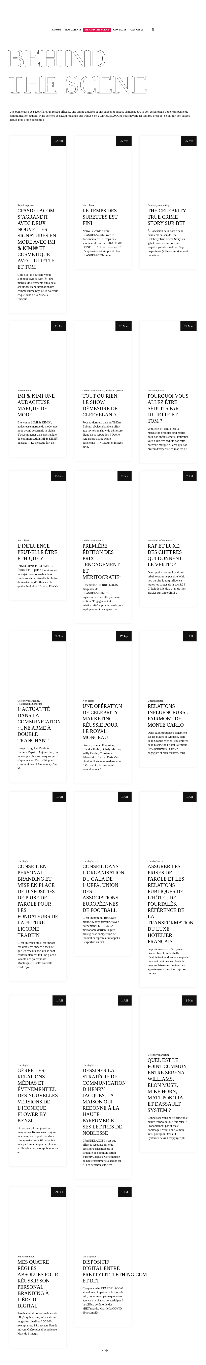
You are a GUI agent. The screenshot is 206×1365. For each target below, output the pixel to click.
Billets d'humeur (26, 1256)
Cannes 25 (136, 29)
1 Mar (189, 1000)
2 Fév (124, 476)
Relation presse (26, 205)
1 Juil (189, 636)
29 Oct (59, 1192)
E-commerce (24, 390)
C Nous (56, 29)
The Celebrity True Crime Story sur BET (167, 217)
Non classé (88, 205)
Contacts (119, 29)
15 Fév (59, 476)
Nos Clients (73, 29)
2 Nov (59, 636)
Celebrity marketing (158, 205)
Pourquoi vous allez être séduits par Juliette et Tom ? (168, 408)
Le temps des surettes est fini (99, 217)
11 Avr (59, 326)
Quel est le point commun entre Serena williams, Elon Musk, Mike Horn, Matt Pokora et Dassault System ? (167, 1085)
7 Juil (189, 476)
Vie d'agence (89, 1256)
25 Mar (123, 326)
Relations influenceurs (160, 540)
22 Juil (59, 140)
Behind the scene (97, 29)
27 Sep (123, 636)
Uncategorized (156, 700)
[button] (152, 29)
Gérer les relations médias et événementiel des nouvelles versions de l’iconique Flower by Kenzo (38, 1095)
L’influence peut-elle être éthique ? (37, 552)
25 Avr (124, 140)
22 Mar (188, 326)
